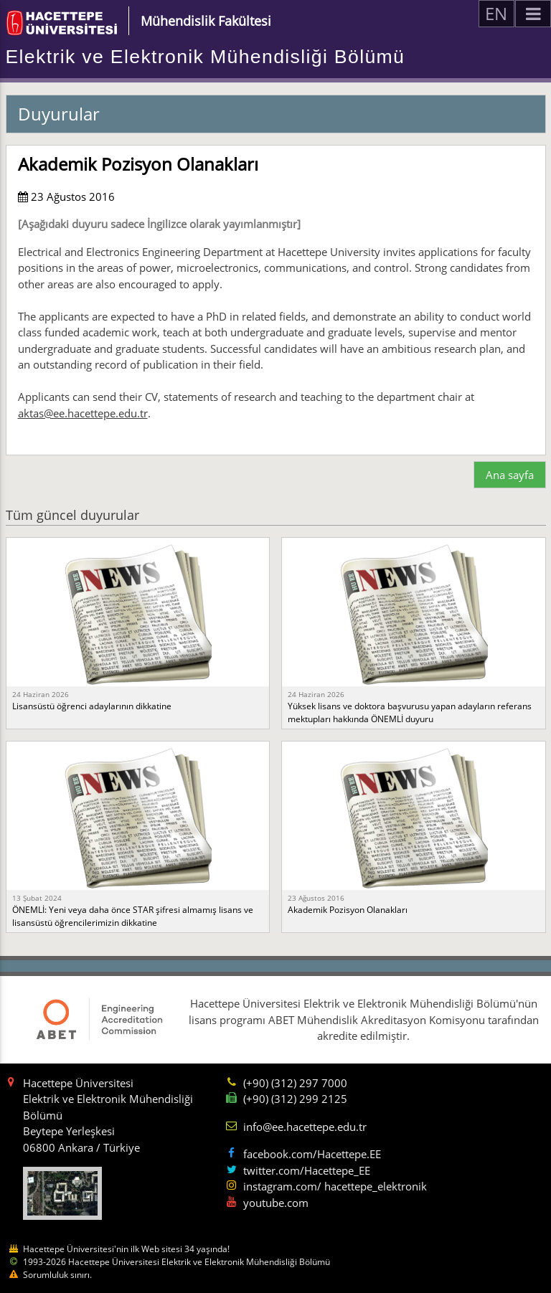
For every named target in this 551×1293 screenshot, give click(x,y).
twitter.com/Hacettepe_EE (306, 1170)
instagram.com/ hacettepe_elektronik (335, 1186)
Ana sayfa (510, 475)
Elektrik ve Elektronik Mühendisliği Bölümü (205, 56)
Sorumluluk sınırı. (57, 1275)
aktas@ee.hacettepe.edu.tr (83, 413)
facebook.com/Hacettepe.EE (312, 1154)
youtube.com (276, 1202)
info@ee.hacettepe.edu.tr (305, 1126)
